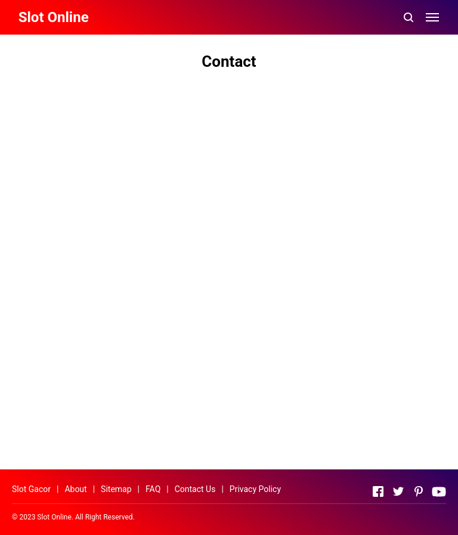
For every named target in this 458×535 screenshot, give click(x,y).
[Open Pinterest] (418, 491)
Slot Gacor (31, 489)
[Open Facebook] (378, 491)
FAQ (153, 489)
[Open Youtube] (439, 491)
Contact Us (195, 489)
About (75, 489)
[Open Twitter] (398, 491)
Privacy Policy (255, 489)
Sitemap (116, 489)
